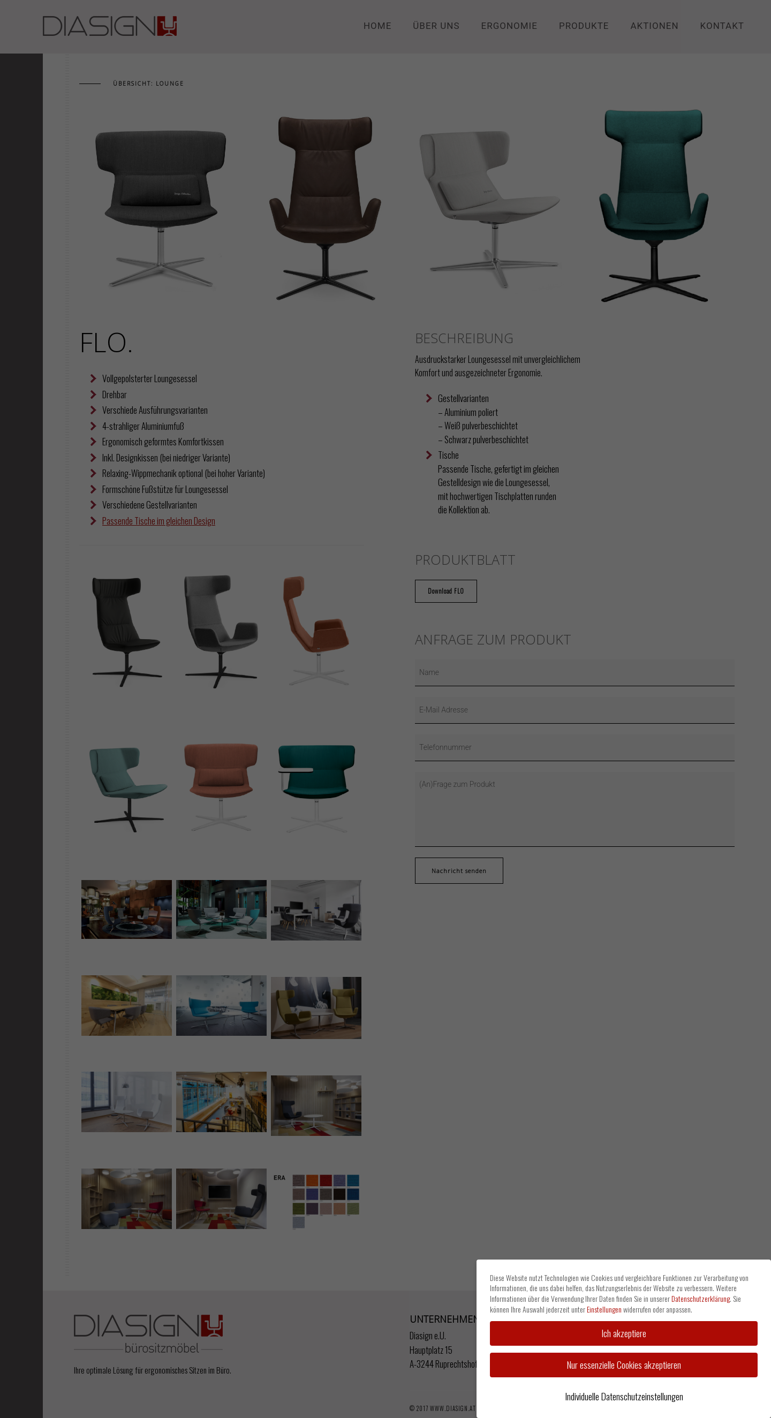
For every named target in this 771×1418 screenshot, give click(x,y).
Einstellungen (604, 1309)
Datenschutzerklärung (700, 1298)
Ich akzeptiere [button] (623, 1333)
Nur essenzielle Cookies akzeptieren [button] (624, 1364)
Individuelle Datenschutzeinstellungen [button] (624, 1396)
